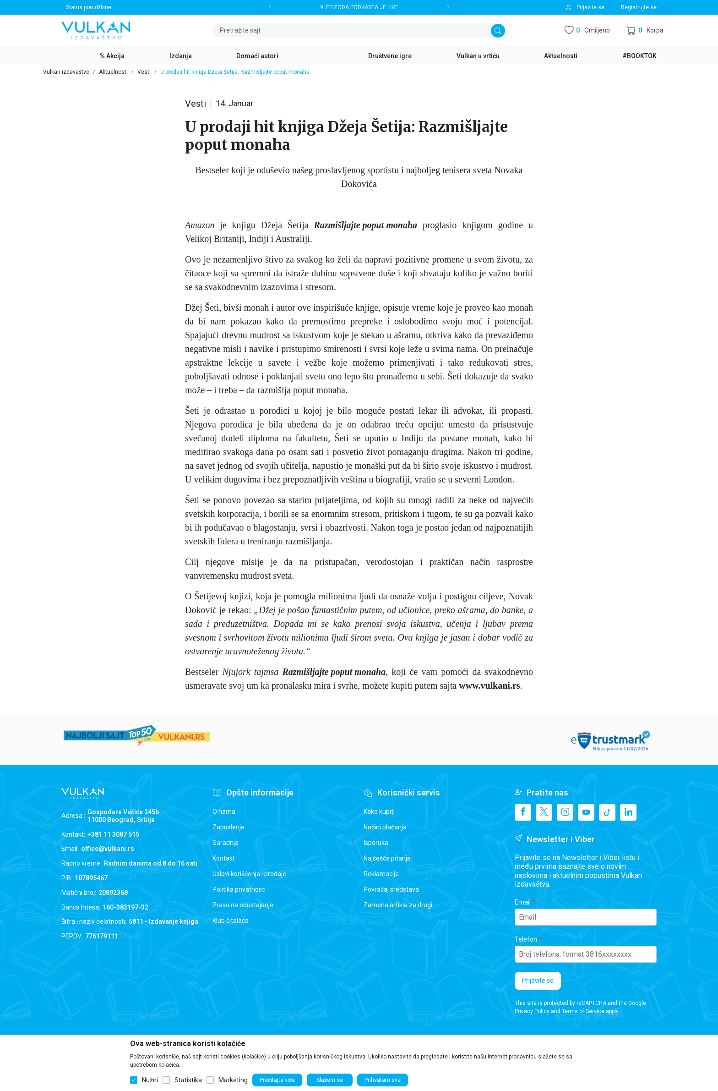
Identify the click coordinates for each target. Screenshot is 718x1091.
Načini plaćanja (385, 827)
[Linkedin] (628, 812)
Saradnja (225, 842)
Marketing (233, 1080)
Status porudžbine (88, 7)
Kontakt (223, 858)
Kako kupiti (379, 811)
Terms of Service (583, 1011)
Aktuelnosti (113, 72)
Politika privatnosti (239, 889)
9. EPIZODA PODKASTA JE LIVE (359, 7)
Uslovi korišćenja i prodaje (249, 873)
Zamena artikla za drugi (398, 905)
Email (523, 902)
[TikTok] (607, 812)
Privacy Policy (532, 1011)
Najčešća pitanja (387, 858)
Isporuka (376, 842)
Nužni (150, 1080)
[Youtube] (586, 812)
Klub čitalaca (230, 920)
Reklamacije (381, 873)
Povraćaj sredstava (391, 889)
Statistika (188, 1080)
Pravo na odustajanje (242, 905)
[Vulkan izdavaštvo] (95, 29)
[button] (645, 30)
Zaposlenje (228, 827)
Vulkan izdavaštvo (66, 72)
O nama (223, 811)
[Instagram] (565, 812)
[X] (544, 812)
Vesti (144, 72)
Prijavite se (538, 980)
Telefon (526, 939)
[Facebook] (523, 812)
